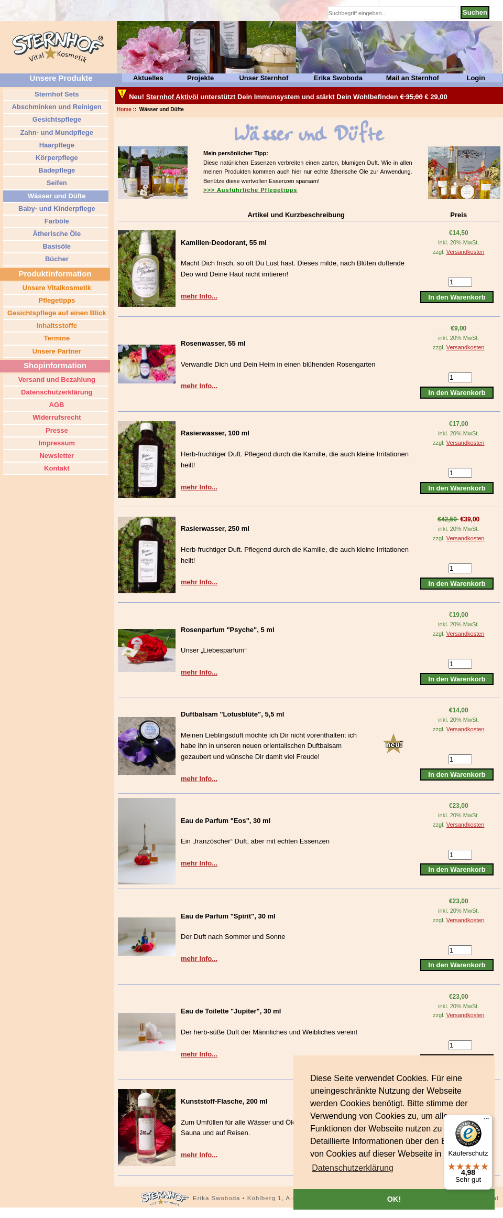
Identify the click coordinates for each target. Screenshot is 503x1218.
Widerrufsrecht (56, 417)
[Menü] (486, 1121)
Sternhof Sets (55, 94)
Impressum (56, 443)
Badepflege (56, 170)
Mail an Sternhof (412, 78)
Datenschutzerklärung (55, 392)
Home (124, 109)
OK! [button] (394, 1199)
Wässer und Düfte (55, 196)
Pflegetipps (56, 300)
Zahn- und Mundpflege (55, 132)
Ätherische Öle (56, 234)
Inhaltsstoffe (56, 325)
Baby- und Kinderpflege (55, 208)
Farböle (55, 221)
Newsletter (56, 456)
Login (475, 78)
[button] (352, 1168)
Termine (56, 338)
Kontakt (56, 468)
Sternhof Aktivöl (172, 97)
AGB (55, 405)
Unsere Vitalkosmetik (55, 288)
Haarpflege (55, 145)
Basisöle (56, 246)
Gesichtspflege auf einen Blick (55, 313)
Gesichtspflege (55, 119)
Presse (55, 430)
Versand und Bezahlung (55, 379)
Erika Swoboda (338, 78)
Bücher (55, 259)
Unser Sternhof (263, 78)
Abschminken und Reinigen (55, 107)
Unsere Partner (55, 351)
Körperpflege (56, 158)
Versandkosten (465, 252)
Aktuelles (148, 78)
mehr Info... (199, 296)
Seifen (56, 183)
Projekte (200, 78)
